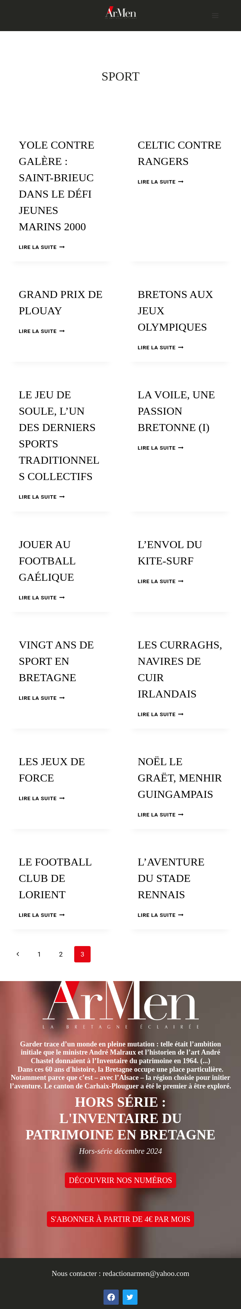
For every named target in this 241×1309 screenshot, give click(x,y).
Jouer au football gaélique (47, 560)
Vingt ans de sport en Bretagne (56, 661)
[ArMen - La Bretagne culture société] (121, 12)
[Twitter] (130, 1297)
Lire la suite (41, 247)
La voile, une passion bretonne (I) (176, 411)
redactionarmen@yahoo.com (146, 1273)
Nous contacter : (77, 1273)
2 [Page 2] (61, 954)
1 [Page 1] (39, 954)
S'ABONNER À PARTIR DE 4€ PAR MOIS (121, 1219)
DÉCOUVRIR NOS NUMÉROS (120, 1180)
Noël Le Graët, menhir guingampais (180, 777)
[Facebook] (111, 1297)
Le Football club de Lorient (55, 878)
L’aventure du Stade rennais (171, 878)
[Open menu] (215, 15)
